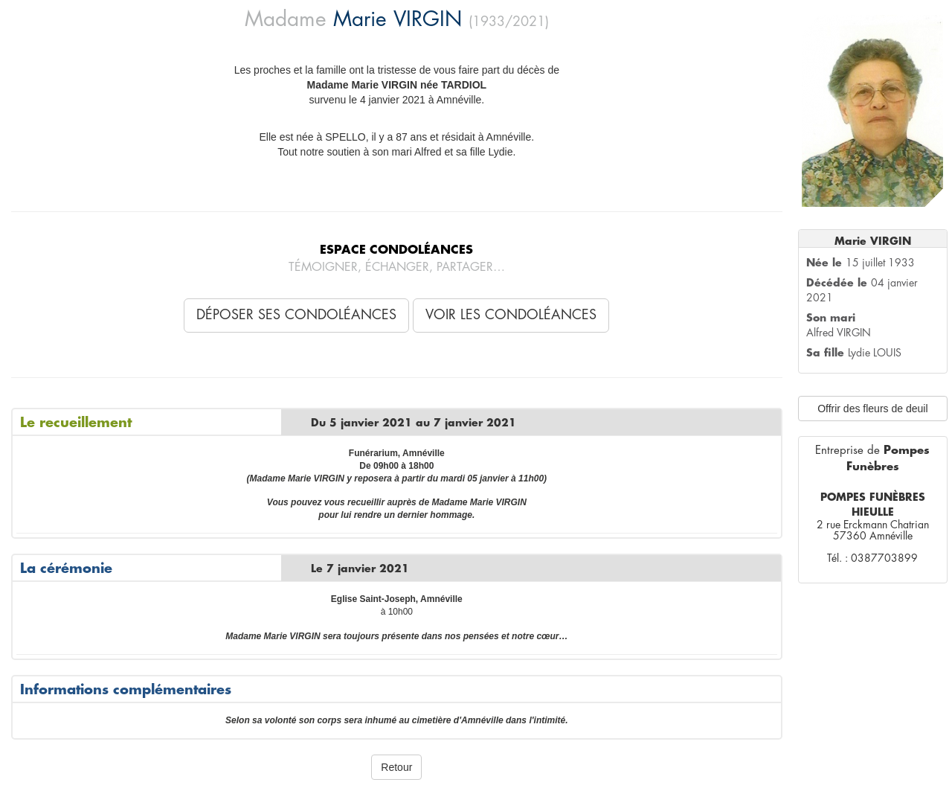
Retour (396, 767)
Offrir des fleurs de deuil (872, 408)
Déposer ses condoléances (296, 314)
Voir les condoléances (510, 314)
